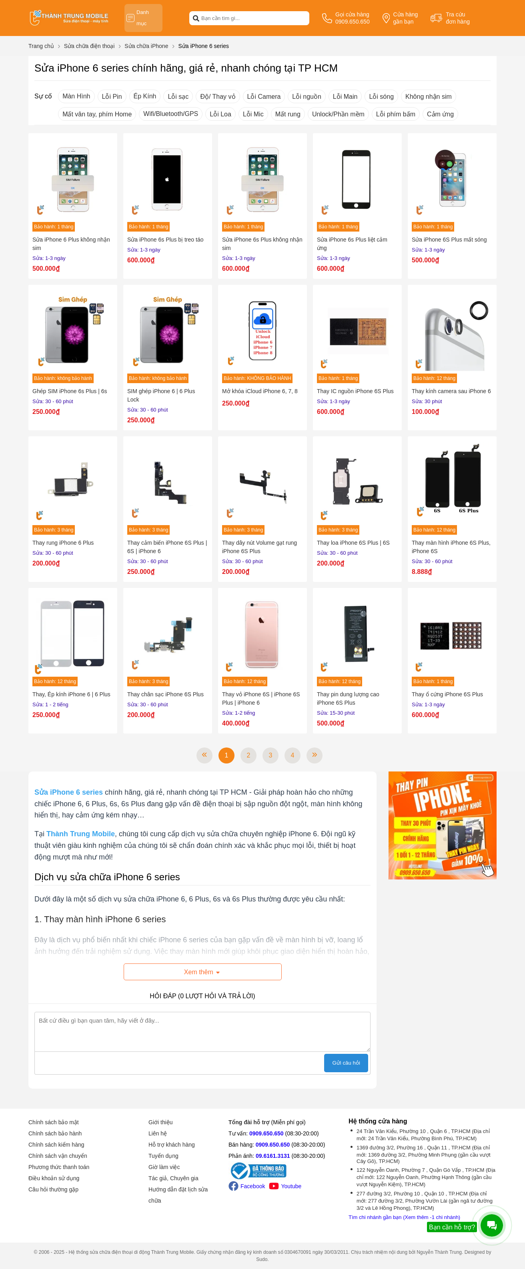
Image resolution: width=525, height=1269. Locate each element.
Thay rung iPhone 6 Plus (63, 543)
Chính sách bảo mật (53, 1122)
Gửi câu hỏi (346, 1063)
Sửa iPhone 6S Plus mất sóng (449, 239)
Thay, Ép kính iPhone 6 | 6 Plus (71, 694)
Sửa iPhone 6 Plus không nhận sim (71, 243)
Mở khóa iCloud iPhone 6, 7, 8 (260, 391)
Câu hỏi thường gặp (53, 1189)
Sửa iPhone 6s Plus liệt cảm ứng (352, 243)
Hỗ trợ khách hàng (171, 1144)
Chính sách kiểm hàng (56, 1144)
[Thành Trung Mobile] (80, 834)
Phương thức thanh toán (58, 1167)
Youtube (285, 1186)
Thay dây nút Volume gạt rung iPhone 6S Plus (259, 547)
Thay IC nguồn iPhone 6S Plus (355, 391)
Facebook (246, 1186)
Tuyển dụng (163, 1156)
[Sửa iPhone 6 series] (68, 792)
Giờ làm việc (164, 1167)
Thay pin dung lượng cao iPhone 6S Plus (348, 698)
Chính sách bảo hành (55, 1133)
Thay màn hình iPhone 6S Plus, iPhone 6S (451, 547)
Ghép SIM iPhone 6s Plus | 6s (69, 391)
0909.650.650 (266, 1133)
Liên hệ (157, 1133)
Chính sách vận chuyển (57, 1156)
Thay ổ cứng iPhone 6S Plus (447, 694)
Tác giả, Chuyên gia (173, 1178)
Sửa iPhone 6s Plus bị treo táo (165, 239)
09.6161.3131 (273, 1156)
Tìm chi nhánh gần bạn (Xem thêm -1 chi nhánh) (404, 1217)
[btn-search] (196, 18)
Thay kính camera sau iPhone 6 (451, 391)
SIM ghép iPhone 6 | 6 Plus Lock (161, 395)
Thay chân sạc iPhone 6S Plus (165, 694)
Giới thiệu (160, 1122)
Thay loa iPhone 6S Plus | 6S (353, 543)
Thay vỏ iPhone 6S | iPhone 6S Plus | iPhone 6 (261, 698)
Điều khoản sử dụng (53, 1178)
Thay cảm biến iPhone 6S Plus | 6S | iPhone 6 (167, 547)
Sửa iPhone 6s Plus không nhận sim (262, 243)
